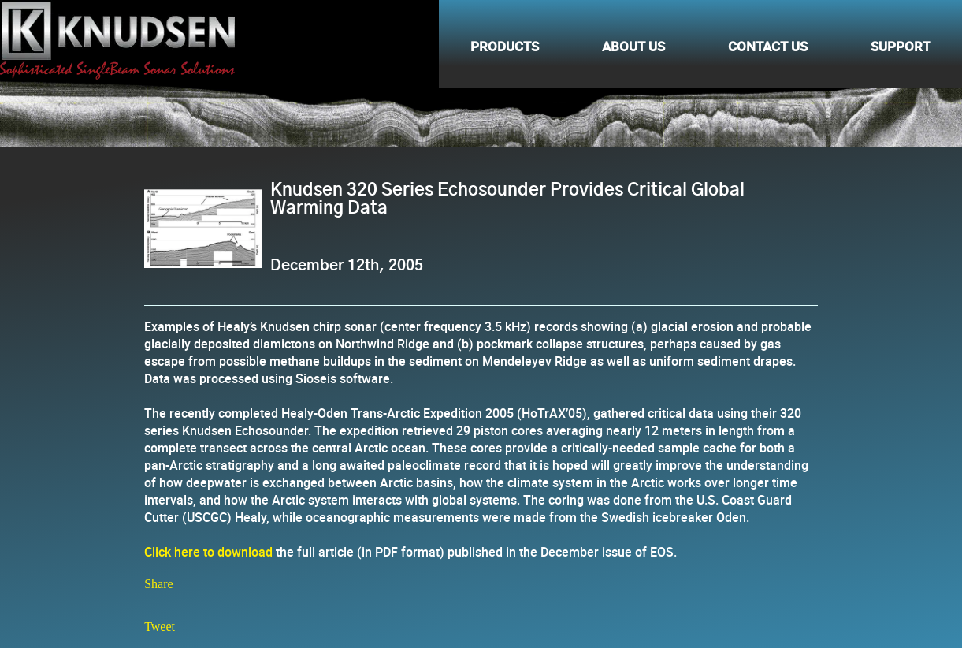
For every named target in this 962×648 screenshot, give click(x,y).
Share (158, 583)
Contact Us (768, 44)
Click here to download (208, 551)
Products (504, 44)
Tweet (159, 626)
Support (900, 44)
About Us (633, 44)
